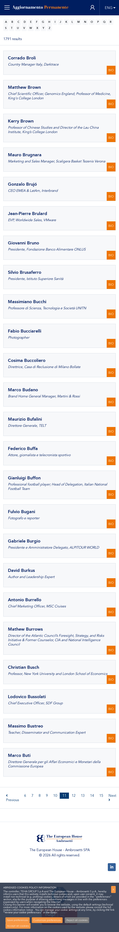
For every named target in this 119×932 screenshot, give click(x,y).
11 (64, 795)
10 (55, 795)
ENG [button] (108, 8)
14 (92, 795)
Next (112, 797)
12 (74, 795)
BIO (111, 70)
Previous (12, 798)
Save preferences (17, 920)
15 (101, 795)
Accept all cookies (18, 925)
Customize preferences (47, 920)
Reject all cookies (77, 920)
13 (83, 795)
